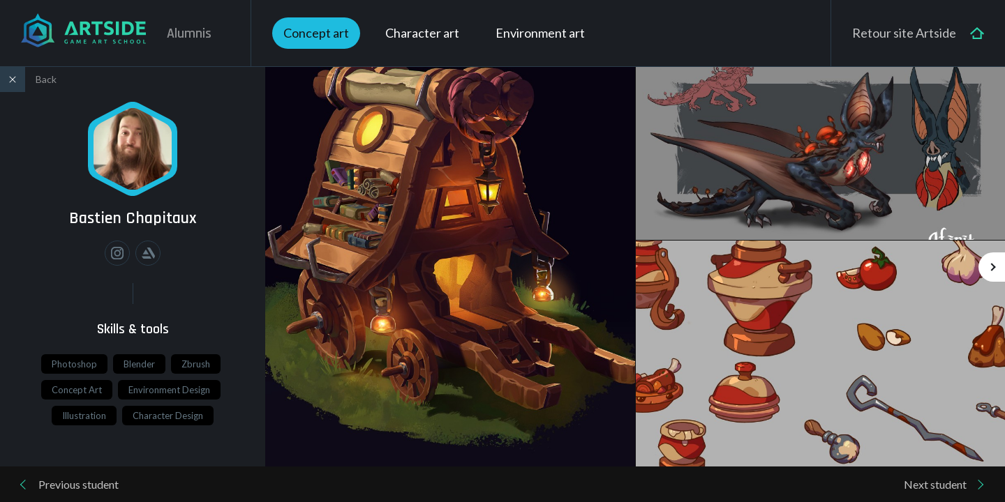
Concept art (316, 32)
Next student (935, 484)
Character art (422, 32)
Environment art (540, 32)
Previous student (78, 484)
